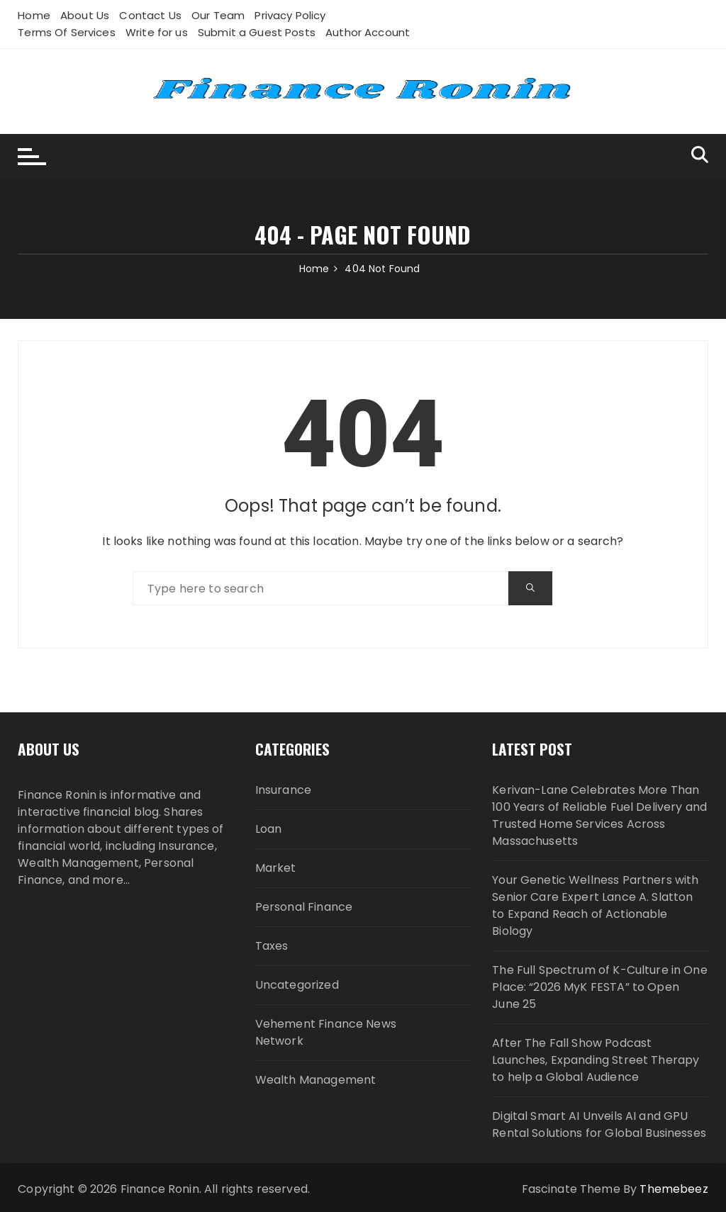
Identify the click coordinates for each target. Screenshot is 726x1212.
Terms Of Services (67, 32)
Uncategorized (297, 985)
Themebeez (674, 1189)
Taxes (272, 946)
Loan (268, 829)
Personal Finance (303, 907)
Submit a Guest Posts (256, 32)
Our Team (218, 15)
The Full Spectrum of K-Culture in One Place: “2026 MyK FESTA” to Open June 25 (600, 987)
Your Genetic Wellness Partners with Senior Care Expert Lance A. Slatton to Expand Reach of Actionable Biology (595, 905)
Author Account (367, 32)
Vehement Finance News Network (325, 1032)
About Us (84, 15)
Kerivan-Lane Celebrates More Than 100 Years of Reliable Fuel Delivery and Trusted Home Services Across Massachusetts (599, 815)
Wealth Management (315, 1080)
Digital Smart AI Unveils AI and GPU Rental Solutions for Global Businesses (599, 1124)
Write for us (156, 32)
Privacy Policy (290, 15)
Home (34, 15)
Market (275, 868)
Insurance (283, 790)
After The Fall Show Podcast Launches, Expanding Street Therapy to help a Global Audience (595, 1060)
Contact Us (150, 15)
